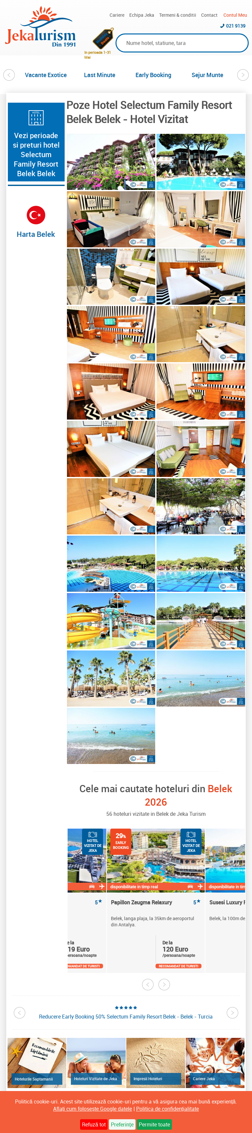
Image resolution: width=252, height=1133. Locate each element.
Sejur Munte (207, 75)
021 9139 (235, 26)
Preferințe (122, 1124)
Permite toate (154, 1124)
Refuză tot (94, 1124)
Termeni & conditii (177, 15)
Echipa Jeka (141, 15)
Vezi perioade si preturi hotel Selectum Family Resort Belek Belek (36, 154)
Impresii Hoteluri (148, 1078)
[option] (46, 74)
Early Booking (153, 75)
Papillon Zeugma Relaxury (156, 902)
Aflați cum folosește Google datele (92, 1108)
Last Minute (99, 75)
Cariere (117, 15)
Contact (209, 15)
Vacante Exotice (46, 75)
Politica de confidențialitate (167, 1108)
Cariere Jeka (204, 1078)
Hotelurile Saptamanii (34, 1079)
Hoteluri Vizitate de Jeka (95, 1078)
